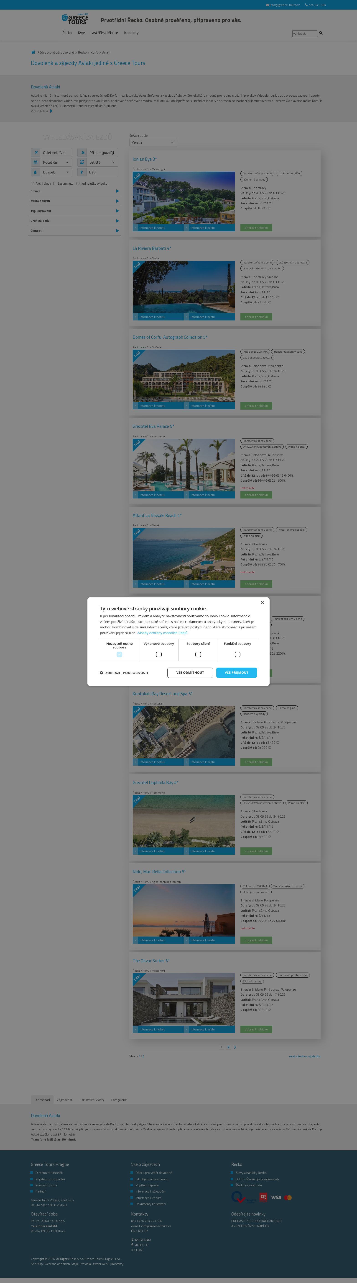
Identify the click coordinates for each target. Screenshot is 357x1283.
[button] (124, 672)
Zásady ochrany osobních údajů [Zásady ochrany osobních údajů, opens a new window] (162, 632)
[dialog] (178, 641)
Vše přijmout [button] (236, 672)
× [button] (262, 602)
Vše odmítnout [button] (190, 672)
